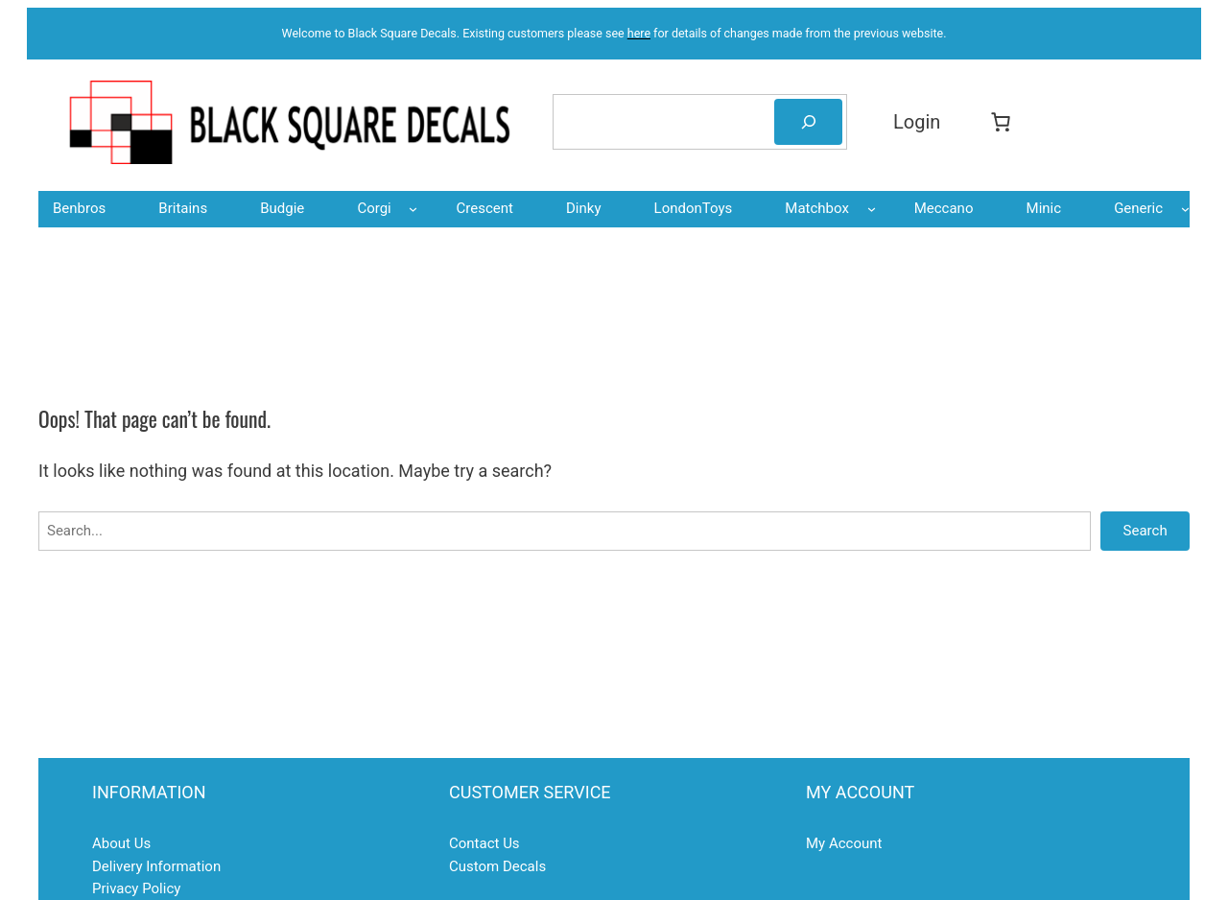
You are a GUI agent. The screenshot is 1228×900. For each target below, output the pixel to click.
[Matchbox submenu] (871, 208)
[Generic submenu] (1185, 208)
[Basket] (1005, 122)
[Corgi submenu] (413, 208)
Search (1145, 530)
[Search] (808, 122)
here (638, 33)
